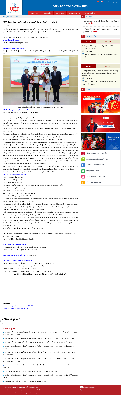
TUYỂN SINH (60, 13)
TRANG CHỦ (34, 13)
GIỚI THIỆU (47, 13)
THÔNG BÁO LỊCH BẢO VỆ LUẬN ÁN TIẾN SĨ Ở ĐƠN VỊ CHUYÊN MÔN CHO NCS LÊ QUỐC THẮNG (39, 342)
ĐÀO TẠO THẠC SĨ (74, 13)
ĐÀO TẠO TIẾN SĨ (90, 13)
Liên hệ (107, 2)
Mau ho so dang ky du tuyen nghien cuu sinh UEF (18, 306)
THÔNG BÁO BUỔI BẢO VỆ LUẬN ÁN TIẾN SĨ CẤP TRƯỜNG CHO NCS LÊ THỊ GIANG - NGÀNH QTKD (40, 338)
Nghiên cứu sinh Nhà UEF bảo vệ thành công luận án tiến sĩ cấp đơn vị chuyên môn (31, 371)
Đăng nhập (114, 2)
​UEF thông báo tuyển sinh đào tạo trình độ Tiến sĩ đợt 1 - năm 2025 (26, 381)
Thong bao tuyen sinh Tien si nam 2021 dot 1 (17, 308)
